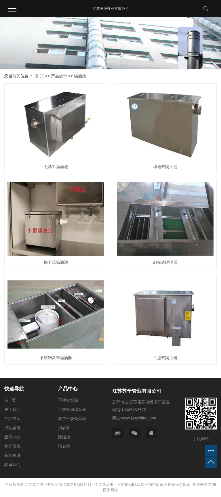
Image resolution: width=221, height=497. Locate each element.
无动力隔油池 (56, 166)
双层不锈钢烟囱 (72, 418)
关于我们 (12, 409)
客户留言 (12, 446)
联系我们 (12, 464)
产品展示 (59, 76)
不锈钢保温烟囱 (72, 409)
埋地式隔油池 (165, 166)
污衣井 (64, 427)
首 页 (39, 76)
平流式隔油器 (165, 357)
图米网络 (110, 490)
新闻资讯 (12, 455)
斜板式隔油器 (165, 262)
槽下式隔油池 (56, 262)
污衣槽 (64, 446)
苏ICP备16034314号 (80, 484)
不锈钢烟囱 (68, 400)
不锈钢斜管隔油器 (56, 357)
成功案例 (12, 427)
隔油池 (80, 76)
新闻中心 (12, 437)
